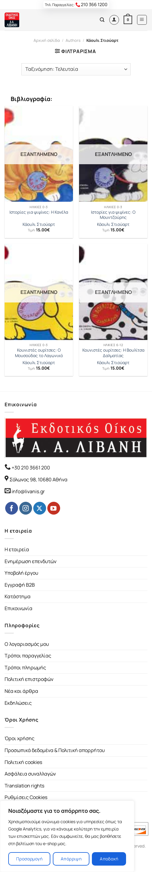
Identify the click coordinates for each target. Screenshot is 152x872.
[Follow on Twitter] (39, 508)
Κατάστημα (18, 596)
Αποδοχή (109, 859)
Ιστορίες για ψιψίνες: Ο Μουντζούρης (113, 215)
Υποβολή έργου (21, 573)
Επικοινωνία (18, 608)
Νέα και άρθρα (21, 691)
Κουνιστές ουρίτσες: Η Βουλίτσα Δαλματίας (113, 353)
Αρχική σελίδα (47, 40)
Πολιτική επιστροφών (29, 679)
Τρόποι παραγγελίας (28, 655)
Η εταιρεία (17, 549)
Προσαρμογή (29, 859)
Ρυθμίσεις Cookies (26, 797)
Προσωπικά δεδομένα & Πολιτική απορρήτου (55, 750)
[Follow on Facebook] (11, 508)
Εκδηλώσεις (18, 703)
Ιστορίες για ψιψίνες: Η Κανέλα (38, 212)
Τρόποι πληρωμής (25, 667)
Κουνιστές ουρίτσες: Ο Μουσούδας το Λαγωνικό (39, 353)
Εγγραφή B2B (20, 584)
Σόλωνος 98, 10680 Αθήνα (38, 479)
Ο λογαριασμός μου (27, 644)
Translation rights (24, 785)
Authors (73, 40)
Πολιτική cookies (23, 762)
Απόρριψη (71, 859)
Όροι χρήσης (19, 738)
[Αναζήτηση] (102, 20)
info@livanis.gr (28, 491)
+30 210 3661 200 (30, 467)
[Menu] (142, 20)
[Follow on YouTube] (53, 508)
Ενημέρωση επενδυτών (30, 561)
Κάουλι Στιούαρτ (39, 224)
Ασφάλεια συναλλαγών (30, 773)
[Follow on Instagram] (25, 508)
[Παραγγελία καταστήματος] (76, 69)
